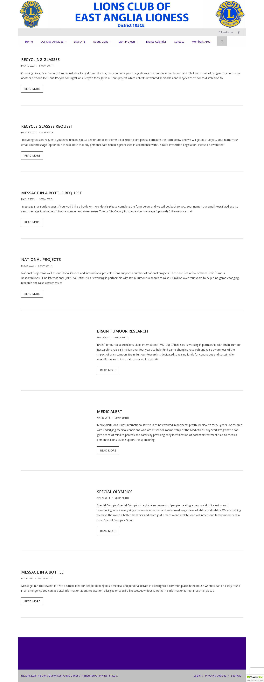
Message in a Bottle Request (51, 192)
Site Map (236, 675)
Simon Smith (46, 65)
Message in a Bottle (42, 572)
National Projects (41, 259)
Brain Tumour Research (122, 331)
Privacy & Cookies (215, 675)
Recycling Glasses (40, 59)
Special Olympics (114, 491)
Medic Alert (109, 411)
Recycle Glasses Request (47, 126)
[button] (255, 678)
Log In (197, 675)
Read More (32, 89)
